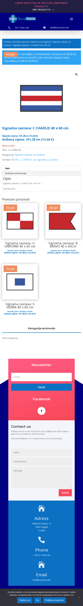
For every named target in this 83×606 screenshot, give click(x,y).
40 (12, 159)
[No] (79, 597)
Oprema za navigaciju (41, 41)
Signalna (41, 159)
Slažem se (24, 600)
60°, (17, 159)
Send (65, 493)
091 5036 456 (22, 27)
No (37, 600)
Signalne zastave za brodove (29, 154)
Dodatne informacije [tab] (15, 173)
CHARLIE (27, 159)
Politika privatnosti (54, 600)
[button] (76, 74)
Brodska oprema (21, 41)
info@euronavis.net (59, 27)
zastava (54, 159)
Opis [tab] (7, 168)
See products (41, 9)
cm (34, 159)
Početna (7, 41)
